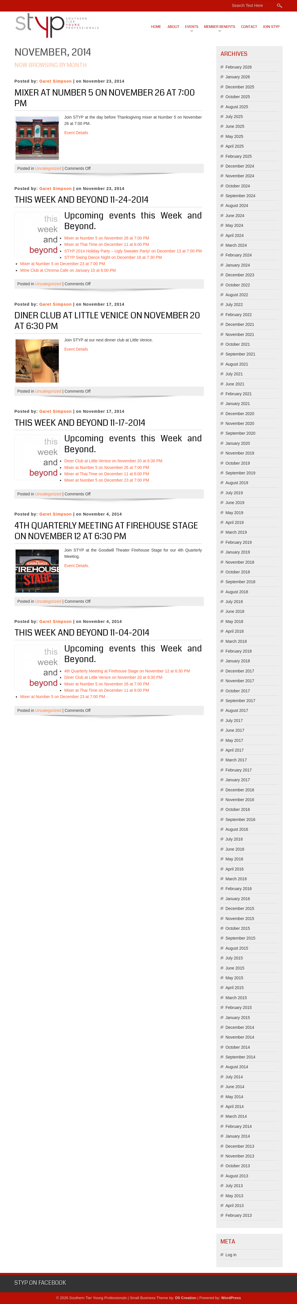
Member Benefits (219, 26)
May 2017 (234, 740)
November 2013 (239, 1156)
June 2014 (234, 1086)
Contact (249, 26)
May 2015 (234, 978)
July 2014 (234, 1077)
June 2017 (234, 730)
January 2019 (237, 552)
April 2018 (234, 631)
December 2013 (239, 1146)
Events (191, 26)
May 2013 (234, 1195)
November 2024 (239, 176)
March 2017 (236, 760)
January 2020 (237, 443)
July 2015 (234, 958)
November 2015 (239, 918)
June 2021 (234, 384)
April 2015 (234, 987)
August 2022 (236, 294)
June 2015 (234, 968)
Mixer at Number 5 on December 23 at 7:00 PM (62, 263)
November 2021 (239, 334)
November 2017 (239, 680)
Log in (230, 1254)
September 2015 (240, 938)
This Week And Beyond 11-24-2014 (81, 200)
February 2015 (238, 1007)
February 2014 (238, 1126)
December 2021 (239, 324)
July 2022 (234, 304)
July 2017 (234, 720)
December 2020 (239, 413)
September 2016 (240, 819)
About (173, 26)
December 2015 (239, 908)
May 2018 (234, 621)
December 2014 (239, 1027)
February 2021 (238, 393)
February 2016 (238, 888)
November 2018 (239, 562)
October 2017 (237, 691)
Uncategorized (48, 168)
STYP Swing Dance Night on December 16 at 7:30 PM (113, 257)
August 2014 (236, 1067)
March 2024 (236, 245)
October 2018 (237, 572)
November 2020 (239, 423)
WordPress (231, 1298)
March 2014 (236, 1116)
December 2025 (239, 87)
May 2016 (234, 859)
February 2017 (238, 770)
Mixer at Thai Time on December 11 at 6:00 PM (106, 244)
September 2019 (240, 473)
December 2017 (239, 671)
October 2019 (237, 463)
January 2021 (237, 403)
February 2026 (238, 67)
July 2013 (234, 1185)
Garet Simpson (55, 81)
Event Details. (76, 565)
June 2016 (234, 849)
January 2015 (237, 1017)
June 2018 (234, 611)
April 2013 (234, 1205)
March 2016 (236, 879)
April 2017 (234, 750)
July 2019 (234, 493)
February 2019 (238, 542)
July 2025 (234, 116)
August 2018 (236, 592)
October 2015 (237, 928)
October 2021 (237, 344)
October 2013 (237, 1166)
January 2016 (237, 898)
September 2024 (240, 195)
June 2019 (234, 502)
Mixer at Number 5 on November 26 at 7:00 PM (104, 98)
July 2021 (234, 374)
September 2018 (240, 581)
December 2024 (239, 166)
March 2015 (236, 997)
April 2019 (234, 522)
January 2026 (237, 77)
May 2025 (234, 136)
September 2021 (240, 354)
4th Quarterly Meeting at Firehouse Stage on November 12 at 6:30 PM (106, 531)
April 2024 (234, 235)
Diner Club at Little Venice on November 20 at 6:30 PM (107, 320)
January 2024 (237, 265)
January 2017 (237, 780)
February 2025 (238, 156)
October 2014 (237, 1047)
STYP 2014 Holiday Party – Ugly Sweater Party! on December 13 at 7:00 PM (133, 251)
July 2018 (234, 601)
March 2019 (236, 532)
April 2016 (234, 869)
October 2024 (237, 186)
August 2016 (236, 829)
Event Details (76, 132)
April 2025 (234, 146)
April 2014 (234, 1106)
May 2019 (234, 512)
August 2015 (236, 948)
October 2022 (237, 285)
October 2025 (237, 96)
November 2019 (239, 453)
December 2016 (239, 790)
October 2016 (237, 809)
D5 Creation (185, 1298)
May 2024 (234, 225)
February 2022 (238, 314)
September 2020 (240, 433)
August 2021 (236, 364)
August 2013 (236, 1176)
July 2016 (234, 839)
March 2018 (236, 641)
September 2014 (240, 1057)
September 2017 (240, 700)
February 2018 (238, 651)
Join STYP (271, 26)
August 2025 (236, 106)
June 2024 (234, 215)
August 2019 (236, 482)
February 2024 (238, 255)
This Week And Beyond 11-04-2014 (81, 633)
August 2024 (236, 205)
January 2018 (237, 661)
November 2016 (239, 799)
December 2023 (239, 275)
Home (156, 26)
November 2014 (239, 1037)
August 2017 (236, 710)
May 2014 (234, 1096)
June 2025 (234, 126)
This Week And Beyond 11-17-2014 (79, 423)
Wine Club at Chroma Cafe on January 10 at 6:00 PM (68, 270)
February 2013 (238, 1215)
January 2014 (237, 1136)
